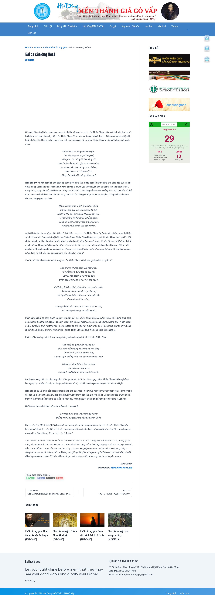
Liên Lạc (185, 589)
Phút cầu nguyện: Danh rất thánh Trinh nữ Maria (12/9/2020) (92, 531)
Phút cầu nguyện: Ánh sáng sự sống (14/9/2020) (118, 531)
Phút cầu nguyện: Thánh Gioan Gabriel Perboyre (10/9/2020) (37, 531)
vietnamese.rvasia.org (121, 464)
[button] (188, 28)
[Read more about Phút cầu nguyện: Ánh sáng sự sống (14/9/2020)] (120, 515)
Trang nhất (173, 589)
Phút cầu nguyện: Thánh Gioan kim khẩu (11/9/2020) (65, 531)
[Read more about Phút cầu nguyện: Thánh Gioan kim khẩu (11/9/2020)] (65, 515)
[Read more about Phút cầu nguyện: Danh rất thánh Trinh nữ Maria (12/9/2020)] (92, 515)
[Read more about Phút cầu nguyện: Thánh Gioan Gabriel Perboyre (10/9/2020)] (37, 515)
